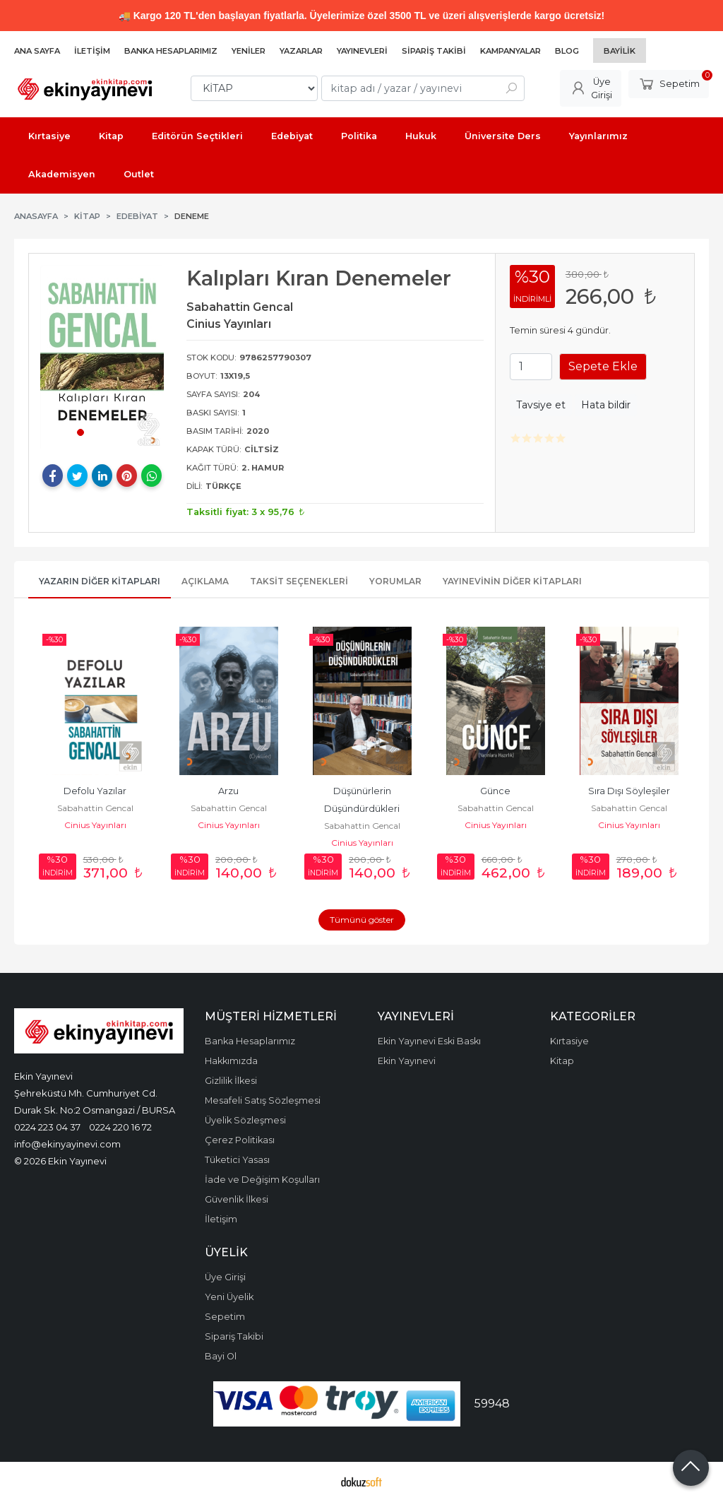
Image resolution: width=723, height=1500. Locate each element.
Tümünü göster (362, 919)
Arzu (228, 791)
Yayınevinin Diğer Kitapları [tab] (512, 581)
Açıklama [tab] (205, 581)
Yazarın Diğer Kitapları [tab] (99, 581)
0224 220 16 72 (120, 1127)
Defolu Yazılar (95, 791)
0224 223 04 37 (47, 1127)
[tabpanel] (102, 357)
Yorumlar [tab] (395, 581)
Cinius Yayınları (95, 825)
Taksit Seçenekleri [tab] (299, 581)
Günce (495, 791)
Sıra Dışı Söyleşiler (629, 791)
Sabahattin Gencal (95, 808)
